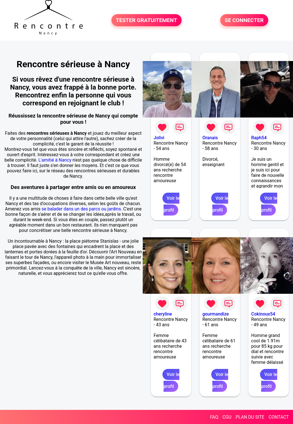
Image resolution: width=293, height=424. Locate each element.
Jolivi (159, 137)
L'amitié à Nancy (54, 160)
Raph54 (259, 137)
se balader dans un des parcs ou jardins (81, 209)
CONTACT (278, 417)
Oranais (210, 137)
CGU (227, 417)
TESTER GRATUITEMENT (146, 20)
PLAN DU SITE (250, 417)
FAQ (214, 417)
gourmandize (215, 314)
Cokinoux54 (263, 314)
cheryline (163, 314)
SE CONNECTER (244, 20)
